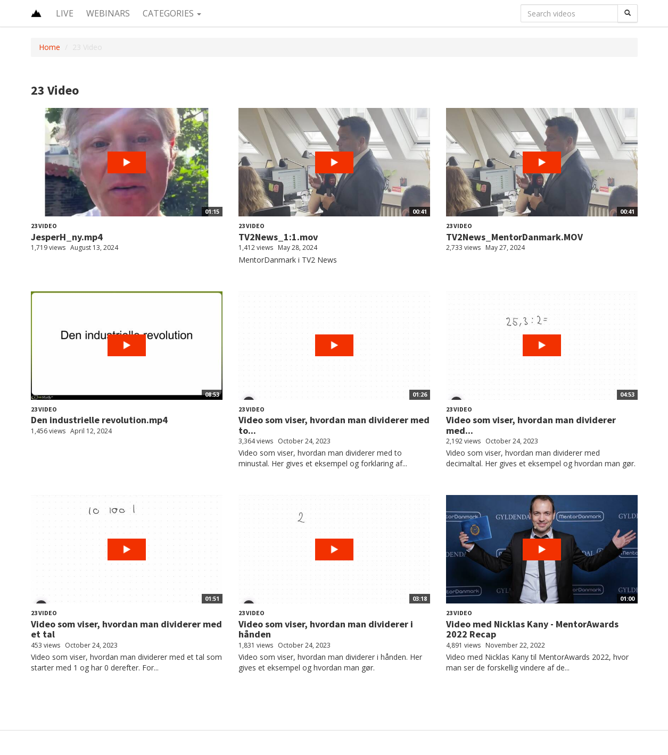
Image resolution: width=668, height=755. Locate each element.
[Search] (627, 13)
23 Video (44, 226)
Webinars (108, 13)
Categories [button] (172, 13)
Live (64, 13)
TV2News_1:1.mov (278, 237)
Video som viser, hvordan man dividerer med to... (334, 425)
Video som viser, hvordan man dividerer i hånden (325, 629)
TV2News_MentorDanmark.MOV (514, 237)
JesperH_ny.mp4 (67, 237)
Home (49, 47)
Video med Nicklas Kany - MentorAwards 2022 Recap (532, 629)
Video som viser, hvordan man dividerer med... (531, 425)
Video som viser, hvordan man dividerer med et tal (126, 629)
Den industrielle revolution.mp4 (99, 420)
